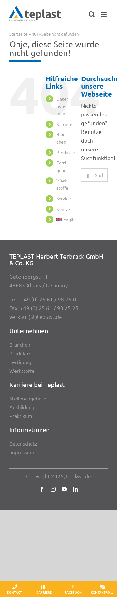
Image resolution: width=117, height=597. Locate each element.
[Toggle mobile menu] (104, 14)
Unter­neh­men (62, 106)
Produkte (65, 152)
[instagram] (53, 489)
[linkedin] (75, 489)
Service (63, 198)
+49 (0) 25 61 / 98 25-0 (48, 299)
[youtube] (64, 489)
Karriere (64, 124)
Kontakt (64, 209)
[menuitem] (64, 219)
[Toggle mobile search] (92, 14)
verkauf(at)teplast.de (35, 316)
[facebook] (41, 489)
